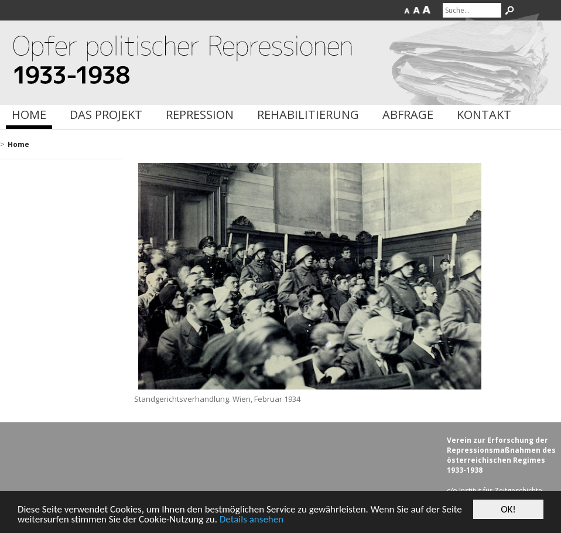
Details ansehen (251, 520)
